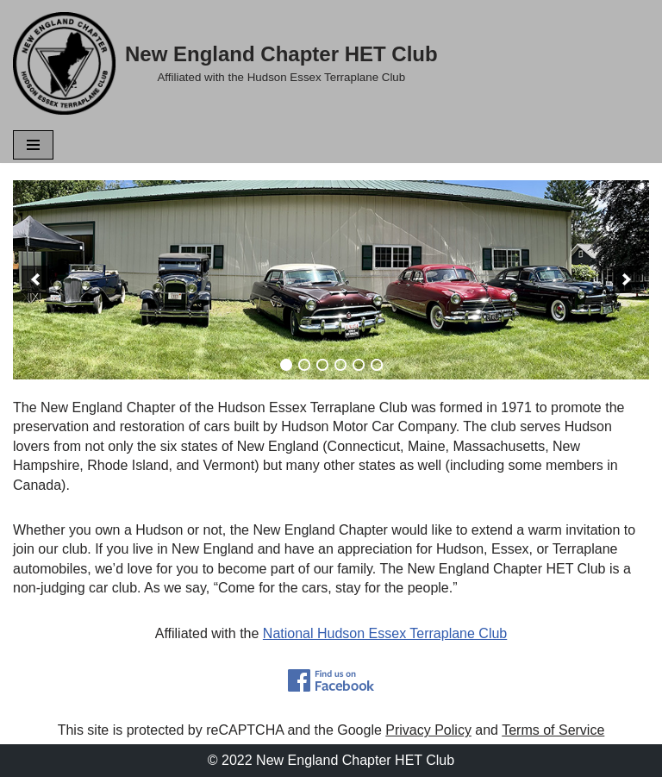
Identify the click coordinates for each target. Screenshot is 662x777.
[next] (626, 279)
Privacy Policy (428, 730)
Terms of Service (553, 730)
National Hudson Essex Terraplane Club (385, 633)
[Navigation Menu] (33, 145)
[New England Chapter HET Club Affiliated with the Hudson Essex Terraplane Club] (225, 63)
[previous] (35, 279)
